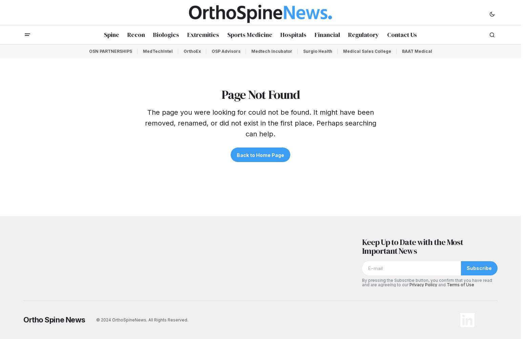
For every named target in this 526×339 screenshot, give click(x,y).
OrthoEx (192, 51)
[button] (492, 14)
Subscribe (479, 268)
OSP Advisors (226, 51)
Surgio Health (317, 51)
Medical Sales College (367, 51)
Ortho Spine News (54, 319)
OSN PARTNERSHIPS (110, 51)
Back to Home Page (260, 155)
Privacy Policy (423, 284)
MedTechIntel (158, 51)
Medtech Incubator (271, 51)
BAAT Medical (417, 51)
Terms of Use (460, 284)
